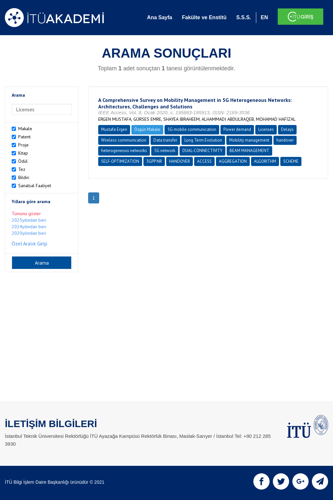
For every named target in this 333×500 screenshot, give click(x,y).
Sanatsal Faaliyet (34, 185)
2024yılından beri (29, 226)
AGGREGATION (233, 161)
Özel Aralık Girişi (29, 243)
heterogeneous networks (124, 150)
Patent (24, 137)
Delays (287, 129)
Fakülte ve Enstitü (204, 17)
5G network (164, 150)
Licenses (266, 129)
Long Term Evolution (203, 140)
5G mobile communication (191, 129)
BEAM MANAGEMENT (249, 150)
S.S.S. (243, 17)
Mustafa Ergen (114, 129)
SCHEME (291, 161)
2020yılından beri (29, 233)
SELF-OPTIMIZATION (120, 161)
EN (264, 17)
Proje (23, 145)
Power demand (237, 129)
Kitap (23, 153)
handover (285, 140)
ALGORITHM (265, 161)
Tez (21, 169)
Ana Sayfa (159, 17)
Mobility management (249, 140)
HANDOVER (179, 161)
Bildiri (23, 177)
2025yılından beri (29, 220)
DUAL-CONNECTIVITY (202, 150)
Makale (25, 129)
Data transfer (165, 140)
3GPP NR (154, 161)
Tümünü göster (26, 213)
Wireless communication (123, 140)
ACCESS (204, 161)
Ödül (23, 161)
